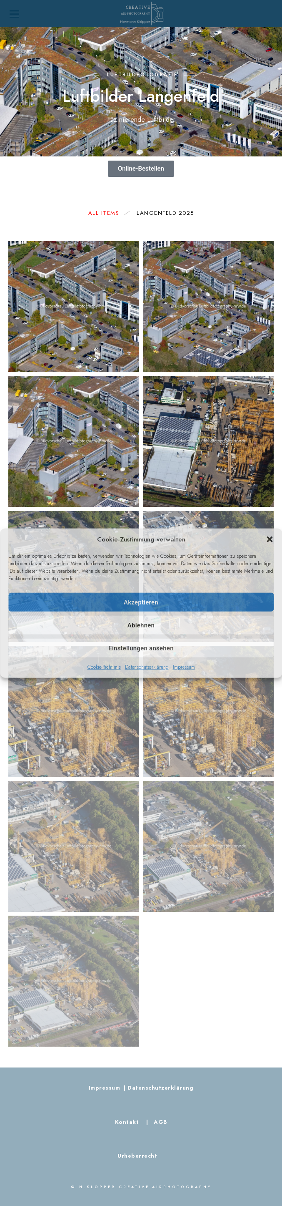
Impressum (184, 667)
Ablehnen (141, 625)
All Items (108, 213)
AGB (158, 1122)
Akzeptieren (141, 602)
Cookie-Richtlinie (104, 667)
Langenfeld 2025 (165, 213)
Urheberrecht (137, 1156)
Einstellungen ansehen (141, 648)
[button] (269, 539)
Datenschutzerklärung (147, 667)
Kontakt (128, 1122)
